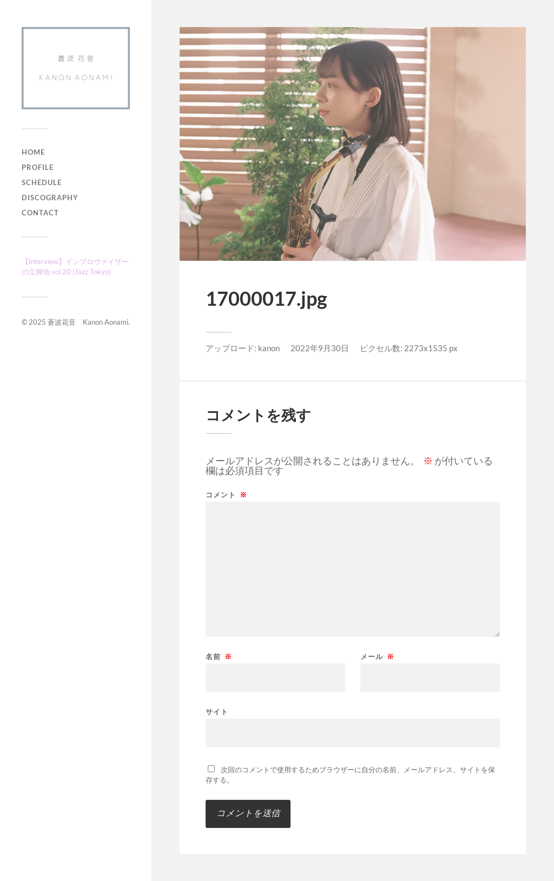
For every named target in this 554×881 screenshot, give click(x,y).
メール (377, 656)
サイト (217, 711)
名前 (219, 656)
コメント (226, 494)
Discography (50, 197)
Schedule (42, 182)
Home (33, 152)
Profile (38, 167)
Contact (40, 212)
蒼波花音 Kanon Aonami (88, 322)
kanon (269, 348)
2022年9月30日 (320, 348)
